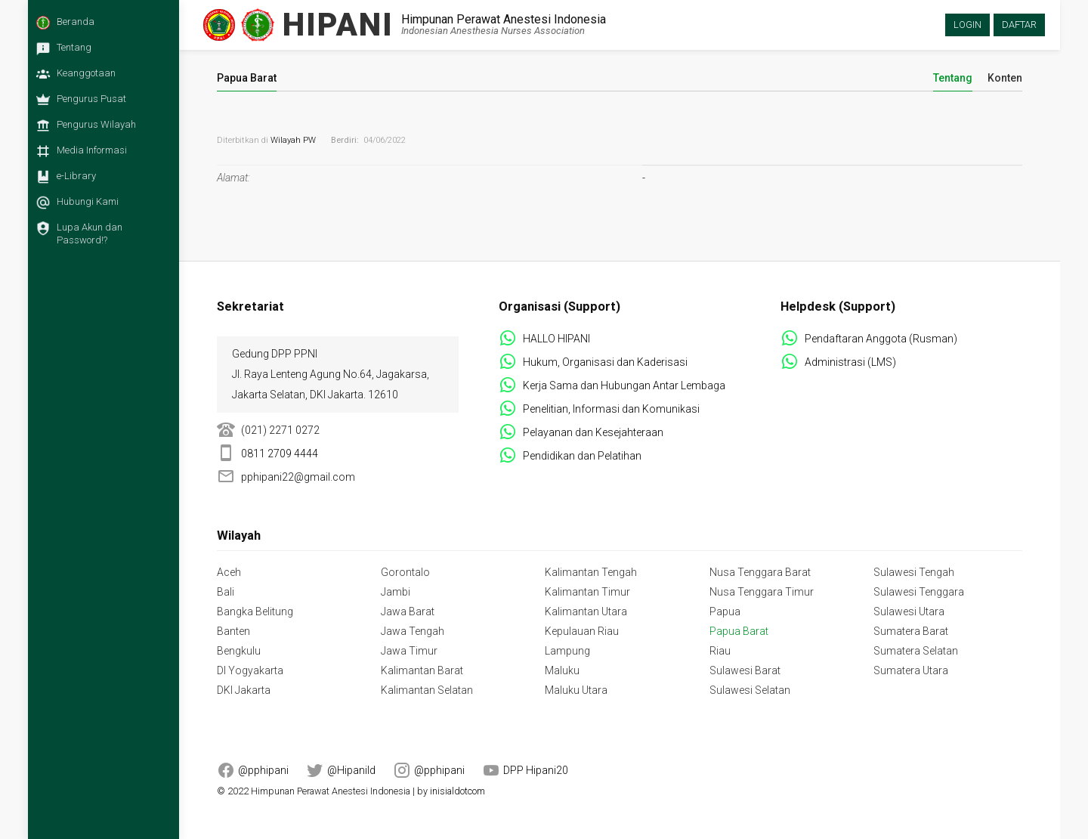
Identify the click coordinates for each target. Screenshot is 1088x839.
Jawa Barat (407, 611)
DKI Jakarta (243, 690)
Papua (724, 611)
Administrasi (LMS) (850, 362)
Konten (1005, 78)
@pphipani (263, 770)
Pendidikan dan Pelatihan (582, 456)
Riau (720, 651)
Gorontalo (405, 572)
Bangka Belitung (255, 611)
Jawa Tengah (412, 631)
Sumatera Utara (910, 670)
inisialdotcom (457, 791)
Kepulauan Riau (582, 631)
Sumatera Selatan (915, 651)
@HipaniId (351, 770)
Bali (225, 592)
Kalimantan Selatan (427, 690)
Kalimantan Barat (422, 670)
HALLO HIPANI (556, 339)
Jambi (395, 592)
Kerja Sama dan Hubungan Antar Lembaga (624, 385)
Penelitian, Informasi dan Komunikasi (611, 409)
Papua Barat (738, 631)
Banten (233, 631)
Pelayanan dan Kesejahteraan (593, 432)
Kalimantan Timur (587, 592)
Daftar (1019, 24)
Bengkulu (239, 651)
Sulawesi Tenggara (918, 592)
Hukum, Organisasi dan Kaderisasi (605, 362)
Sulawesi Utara (908, 611)
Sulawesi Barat (744, 670)
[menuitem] (100, 26)
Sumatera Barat (910, 631)
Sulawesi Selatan (749, 690)
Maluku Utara (576, 690)
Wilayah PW (293, 140)
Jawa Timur (409, 651)
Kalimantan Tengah (591, 572)
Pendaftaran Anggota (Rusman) (881, 339)
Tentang (952, 78)
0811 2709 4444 (279, 453)
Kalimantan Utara (586, 611)
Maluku (562, 670)
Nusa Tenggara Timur (761, 592)
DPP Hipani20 (535, 770)
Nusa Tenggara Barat (760, 572)
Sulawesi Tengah (913, 572)
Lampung (567, 651)
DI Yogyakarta (250, 670)
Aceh (229, 572)
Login (967, 24)
